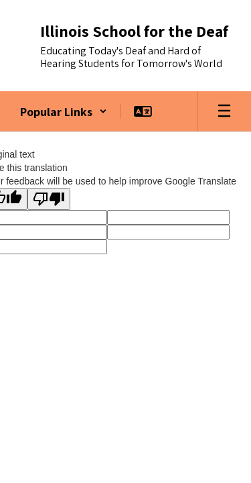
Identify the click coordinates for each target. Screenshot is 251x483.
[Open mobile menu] (224, 111)
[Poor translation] (48, 199)
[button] (63, 111)
